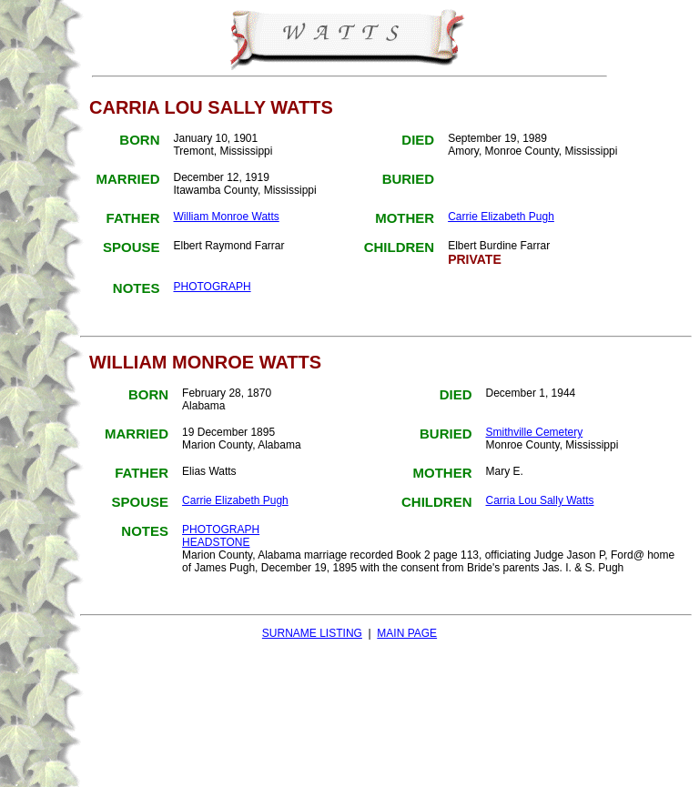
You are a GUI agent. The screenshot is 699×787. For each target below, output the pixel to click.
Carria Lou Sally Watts (540, 500)
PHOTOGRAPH (211, 286)
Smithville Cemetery (534, 432)
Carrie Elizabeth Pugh (501, 216)
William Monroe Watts (226, 216)
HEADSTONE (215, 542)
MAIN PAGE (407, 633)
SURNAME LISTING (312, 633)
